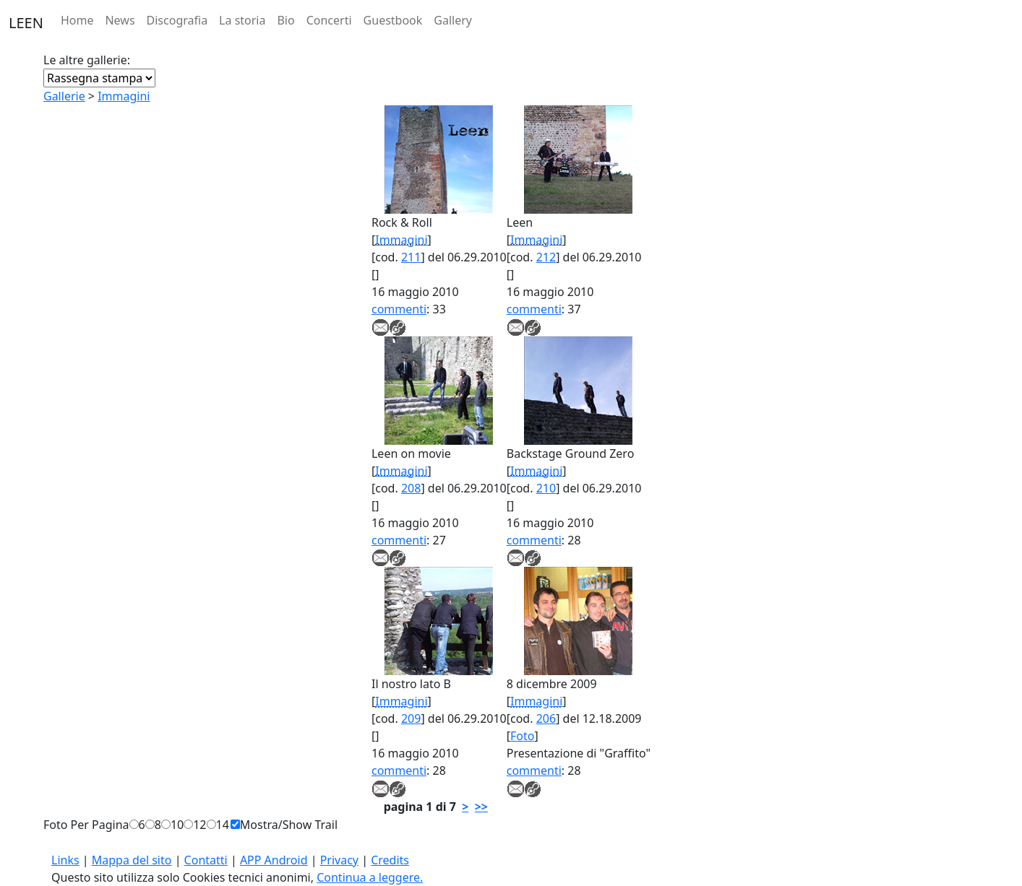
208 (411, 488)
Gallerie (64, 96)
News (119, 20)
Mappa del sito (132, 860)
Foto (522, 736)
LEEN (26, 22)
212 (546, 257)
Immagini (124, 96)
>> (481, 807)
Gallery (453, 20)
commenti (399, 309)
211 (411, 257)
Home (77, 20)
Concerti (329, 20)
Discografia (177, 20)
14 (222, 825)
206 (546, 718)
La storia (242, 20)
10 (177, 825)
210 (546, 488)
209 (411, 718)
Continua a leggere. (370, 877)
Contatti (206, 860)
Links (65, 860)
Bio (285, 20)
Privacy (339, 860)
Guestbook (393, 20)
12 (199, 825)
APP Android (274, 860)
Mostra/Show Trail (289, 825)
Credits (390, 860)
